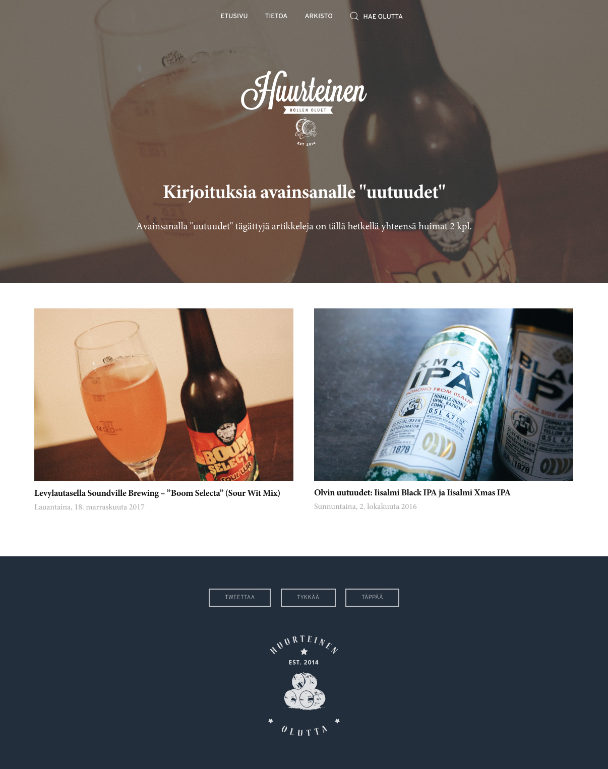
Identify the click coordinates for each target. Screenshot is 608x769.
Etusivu (234, 17)
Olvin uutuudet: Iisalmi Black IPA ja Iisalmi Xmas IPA (412, 493)
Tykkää (308, 598)
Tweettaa (240, 598)
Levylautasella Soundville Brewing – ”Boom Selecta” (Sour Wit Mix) (157, 493)
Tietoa (276, 17)
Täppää (372, 598)
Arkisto (319, 17)
